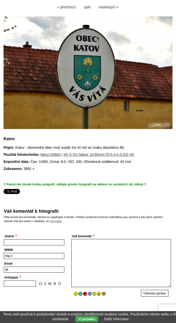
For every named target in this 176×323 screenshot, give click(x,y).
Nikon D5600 (50, 155)
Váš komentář (82, 236)
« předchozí (66, 7)
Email (8, 263)
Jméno (9, 236)
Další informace (116, 319)
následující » (109, 7)
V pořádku (87, 319)
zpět (87, 7)
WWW (8, 250)
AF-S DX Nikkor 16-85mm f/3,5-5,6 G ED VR (99, 155)
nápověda (56, 221)
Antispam (11, 277)
